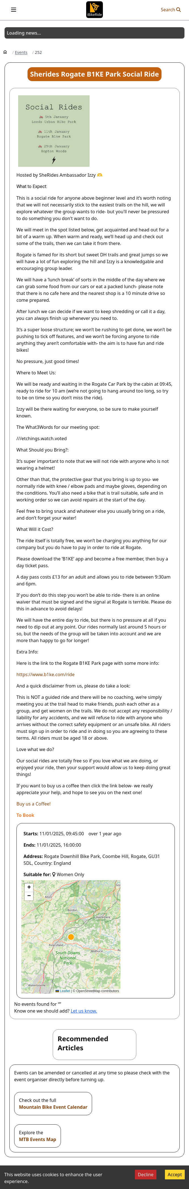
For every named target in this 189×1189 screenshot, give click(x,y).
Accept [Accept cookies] (175, 1174)
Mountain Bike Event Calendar (53, 1107)
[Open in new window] (25, 815)
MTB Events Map (37, 1139)
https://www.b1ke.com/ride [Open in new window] (45, 674)
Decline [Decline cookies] (146, 1174)
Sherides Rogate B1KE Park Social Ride (94, 74)
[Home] (5, 51)
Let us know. (84, 1011)
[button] (71, 937)
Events (21, 52)
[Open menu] (13, 9)
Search (171, 10)
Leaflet (63, 991)
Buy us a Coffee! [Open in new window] (33, 804)
